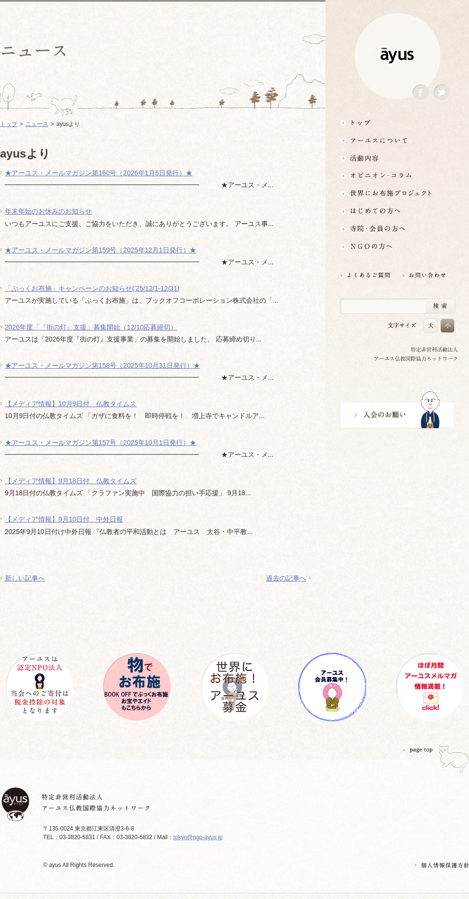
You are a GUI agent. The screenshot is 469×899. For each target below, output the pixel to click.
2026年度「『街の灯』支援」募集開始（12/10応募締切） (91, 327)
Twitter (442, 92)
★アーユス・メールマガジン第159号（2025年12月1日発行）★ (100, 250)
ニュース (36, 124)
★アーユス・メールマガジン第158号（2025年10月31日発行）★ (102, 365)
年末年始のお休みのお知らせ (48, 211)
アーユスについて (397, 140)
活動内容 (397, 158)
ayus (397, 56)
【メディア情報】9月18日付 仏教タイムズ (70, 481)
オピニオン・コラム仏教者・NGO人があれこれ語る (397, 175)
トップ (397, 122)
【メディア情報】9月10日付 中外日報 (64, 519)
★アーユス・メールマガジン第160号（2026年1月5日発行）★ (98, 173)
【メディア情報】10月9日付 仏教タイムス (70, 404)
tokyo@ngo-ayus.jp (198, 837)
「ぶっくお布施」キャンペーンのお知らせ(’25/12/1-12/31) (92, 288)
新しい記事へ (25, 578)
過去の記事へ (286, 578)
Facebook (421, 92)
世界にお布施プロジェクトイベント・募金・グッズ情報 (397, 193)
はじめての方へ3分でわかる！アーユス (397, 211)
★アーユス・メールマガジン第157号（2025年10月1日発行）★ (100, 442)
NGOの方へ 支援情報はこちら (397, 246)
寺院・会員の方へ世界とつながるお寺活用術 (397, 229)
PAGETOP (418, 749)
